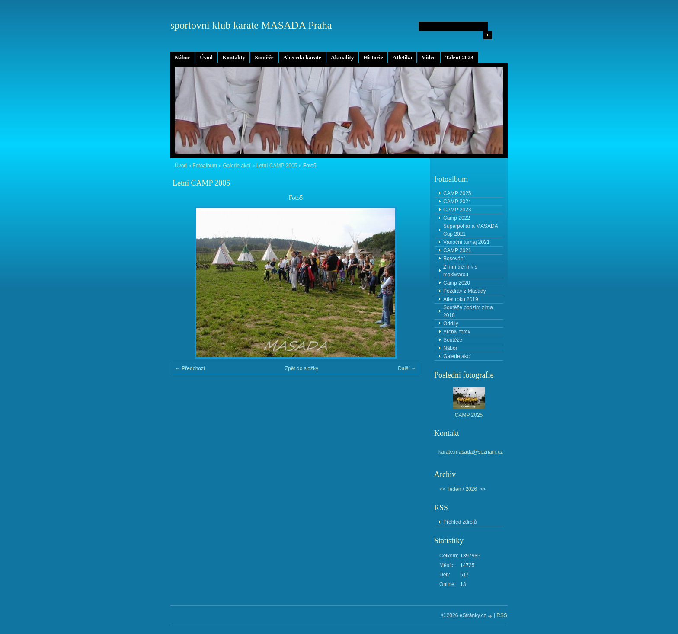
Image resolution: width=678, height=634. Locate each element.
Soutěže (264, 57)
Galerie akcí (236, 166)
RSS (501, 615)
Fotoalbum (204, 166)
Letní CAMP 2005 (276, 166)
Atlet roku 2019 (460, 299)
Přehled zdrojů (460, 522)
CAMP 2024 (457, 202)
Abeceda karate (302, 57)
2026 (471, 489)
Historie (373, 57)
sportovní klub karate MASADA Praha (251, 25)
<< (443, 489)
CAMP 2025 (457, 193)
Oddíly (450, 323)
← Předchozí (190, 368)
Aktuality (342, 57)
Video (428, 57)
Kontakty (234, 57)
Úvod (206, 57)
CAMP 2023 (457, 210)
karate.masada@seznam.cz (470, 452)
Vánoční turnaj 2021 (466, 242)
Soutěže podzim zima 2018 (468, 311)
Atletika (402, 57)
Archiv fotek (456, 332)
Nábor (182, 57)
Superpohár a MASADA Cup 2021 (470, 230)
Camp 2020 (456, 283)
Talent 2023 (459, 57)
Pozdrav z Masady (464, 291)
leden (454, 489)
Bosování (454, 259)
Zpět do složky (301, 368)
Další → (407, 368)
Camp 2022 (456, 218)
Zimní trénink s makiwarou (460, 271)
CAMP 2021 (457, 250)
